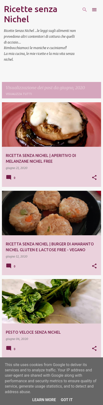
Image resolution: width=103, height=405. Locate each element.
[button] (94, 178)
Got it (67, 400)
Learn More (44, 400)
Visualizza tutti (19, 94)
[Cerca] (85, 9)
